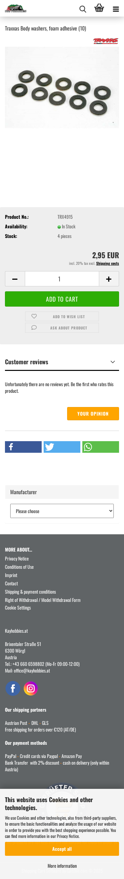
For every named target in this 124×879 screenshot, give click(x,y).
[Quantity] (62, 278)
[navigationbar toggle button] (115, 8)
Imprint (11, 574)
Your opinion (93, 413)
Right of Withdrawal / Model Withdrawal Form (43, 599)
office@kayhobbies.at (32, 670)
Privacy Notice (68, 836)
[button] (15, 278)
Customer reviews (26, 361)
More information (62, 865)
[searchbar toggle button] (82, 8)
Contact (11, 583)
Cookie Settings (18, 607)
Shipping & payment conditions (30, 591)
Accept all (62, 848)
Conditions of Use (19, 566)
